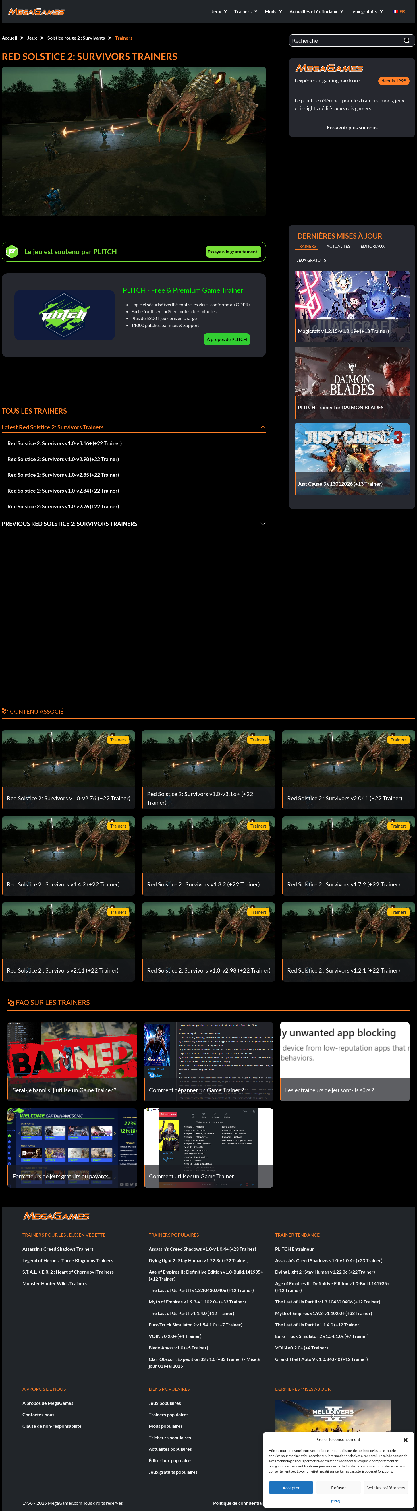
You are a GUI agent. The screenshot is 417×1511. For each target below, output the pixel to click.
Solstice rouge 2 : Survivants (76, 37)
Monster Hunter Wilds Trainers (54, 1283)
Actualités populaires (170, 1449)
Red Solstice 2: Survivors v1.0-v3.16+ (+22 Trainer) (64, 443)
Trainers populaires (168, 1414)
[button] (405, 1439)
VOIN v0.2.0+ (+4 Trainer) (175, 1336)
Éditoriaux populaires (170, 1460)
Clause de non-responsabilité (52, 1426)
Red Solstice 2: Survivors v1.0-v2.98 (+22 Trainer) (63, 459)
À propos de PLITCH (227, 339)
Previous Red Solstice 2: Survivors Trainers (69, 523)
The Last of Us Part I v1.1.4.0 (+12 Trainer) (191, 1313)
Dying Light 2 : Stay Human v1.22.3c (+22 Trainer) (199, 1260)
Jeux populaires (165, 1403)
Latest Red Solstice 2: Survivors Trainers (53, 427)
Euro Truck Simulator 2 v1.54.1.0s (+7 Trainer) (195, 1324)
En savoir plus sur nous (352, 127)
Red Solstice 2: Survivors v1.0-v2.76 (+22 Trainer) (63, 506)
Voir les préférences (386, 1487)
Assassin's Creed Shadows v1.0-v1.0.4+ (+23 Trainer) (202, 1249)
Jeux (32, 37)
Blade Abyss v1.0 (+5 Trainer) (178, 1347)
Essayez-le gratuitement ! (234, 251)
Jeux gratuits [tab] (311, 260)
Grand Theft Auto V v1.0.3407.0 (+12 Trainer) (321, 1359)
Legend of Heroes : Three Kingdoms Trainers (67, 1260)
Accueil (9, 37)
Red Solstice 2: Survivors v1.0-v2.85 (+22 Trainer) (63, 475)
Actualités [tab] (338, 246)
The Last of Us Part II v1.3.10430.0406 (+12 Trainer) (201, 1290)
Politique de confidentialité (240, 1503)
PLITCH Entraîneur (294, 1249)
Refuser (338, 1487)
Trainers (123, 37)
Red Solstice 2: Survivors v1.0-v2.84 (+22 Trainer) (63, 490)
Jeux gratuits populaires (173, 1472)
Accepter (291, 1487)
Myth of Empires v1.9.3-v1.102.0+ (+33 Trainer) (197, 1301)
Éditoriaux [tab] (373, 246)
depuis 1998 (394, 80)
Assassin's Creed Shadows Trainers (58, 1249)
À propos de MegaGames (47, 1403)
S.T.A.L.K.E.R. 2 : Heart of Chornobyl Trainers (68, 1271)
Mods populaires (166, 1426)
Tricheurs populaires (170, 1437)
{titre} (335, 1501)
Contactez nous (38, 1414)
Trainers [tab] (306, 246)
